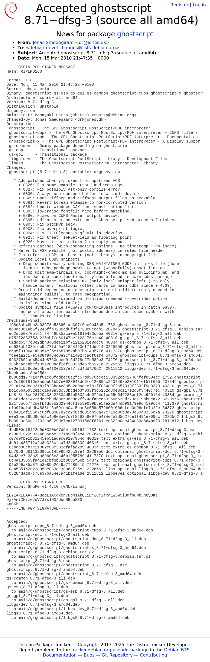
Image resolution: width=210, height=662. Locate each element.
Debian (26, 644)
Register (179, 4)
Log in (199, 4)
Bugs (89, 655)
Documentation (60, 655)
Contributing (153, 655)
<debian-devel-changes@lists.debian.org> (72, 47)
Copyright (88, 644)
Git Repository (117, 655)
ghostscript (135, 34)
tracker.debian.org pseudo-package (110, 649)
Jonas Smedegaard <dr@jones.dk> (71, 42)
